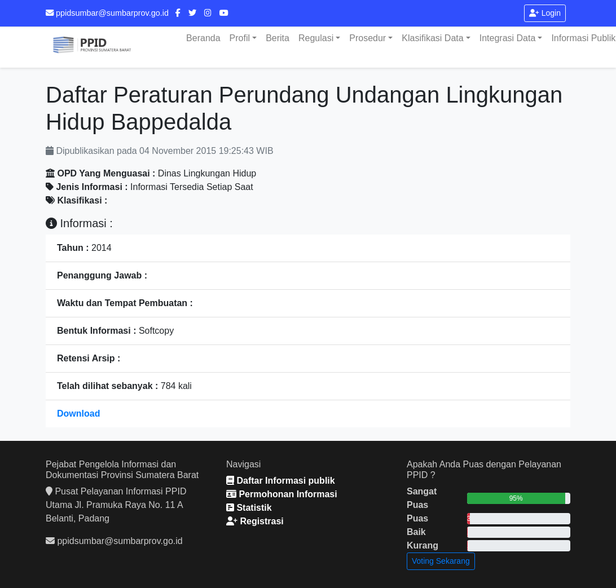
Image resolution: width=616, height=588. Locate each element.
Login (545, 12)
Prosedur (367, 38)
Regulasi (315, 38)
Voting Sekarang (441, 560)
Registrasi (255, 521)
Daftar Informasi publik (280, 480)
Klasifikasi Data (432, 38)
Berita (277, 38)
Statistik (249, 507)
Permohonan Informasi (281, 494)
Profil (240, 38)
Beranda (203, 38)
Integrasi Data (507, 38)
